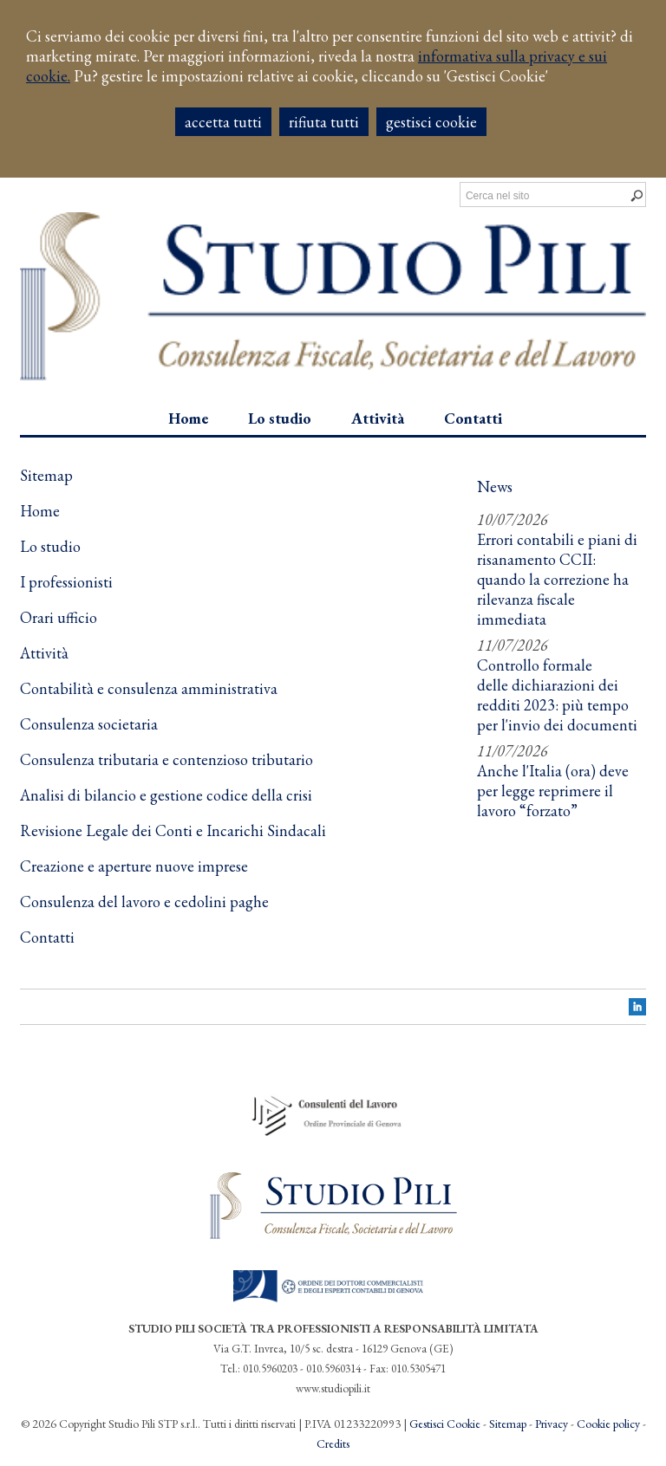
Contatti (47, 937)
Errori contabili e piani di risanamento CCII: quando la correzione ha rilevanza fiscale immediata (557, 579)
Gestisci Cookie (444, 1423)
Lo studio (50, 546)
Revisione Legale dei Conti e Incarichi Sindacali (173, 830)
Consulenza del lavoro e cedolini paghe (144, 901)
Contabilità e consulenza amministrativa (149, 688)
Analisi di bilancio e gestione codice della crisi (166, 795)
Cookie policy (608, 1423)
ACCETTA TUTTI (223, 122)
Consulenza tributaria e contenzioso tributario (166, 759)
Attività (44, 653)
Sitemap (507, 1423)
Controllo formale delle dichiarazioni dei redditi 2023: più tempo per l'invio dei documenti (557, 695)
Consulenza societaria (89, 724)
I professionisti (66, 582)
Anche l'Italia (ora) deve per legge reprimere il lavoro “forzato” (553, 791)
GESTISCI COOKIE (431, 122)
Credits (333, 1443)
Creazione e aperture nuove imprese (134, 866)
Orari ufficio (58, 617)
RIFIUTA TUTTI (324, 122)
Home (40, 511)
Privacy (551, 1423)
